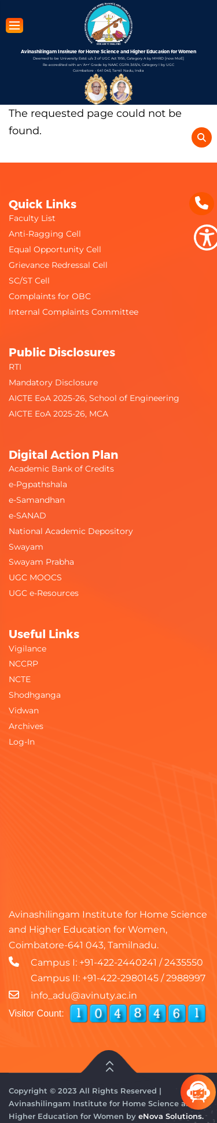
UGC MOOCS (35, 577)
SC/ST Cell (29, 280)
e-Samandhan (37, 500)
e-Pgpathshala (38, 484)
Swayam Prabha (41, 562)
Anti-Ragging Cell (45, 234)
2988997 (185, 978)
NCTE (20, 679)
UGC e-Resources (44, 593)
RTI (15, 367)
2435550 (183, 962)
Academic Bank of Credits (61, 468)
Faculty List (32, 218)
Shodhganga (35, 695)
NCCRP (23, 663)
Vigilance (27, 648)
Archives (26, 726)
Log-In (22, 742)
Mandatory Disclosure (53, 382)
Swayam (26, 547)
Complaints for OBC (50, 296)
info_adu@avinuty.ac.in (84, 995)
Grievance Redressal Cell (58, 265)
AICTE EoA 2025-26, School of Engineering (94, 398)
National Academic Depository (71, 531)
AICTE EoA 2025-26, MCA (58, 413)
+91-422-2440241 (118, 962)
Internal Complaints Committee (73, 312)
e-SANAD (27, 515)
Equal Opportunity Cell (55, 249)
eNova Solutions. (171, 1116)
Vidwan (24, 710)
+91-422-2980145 (120, 978)
